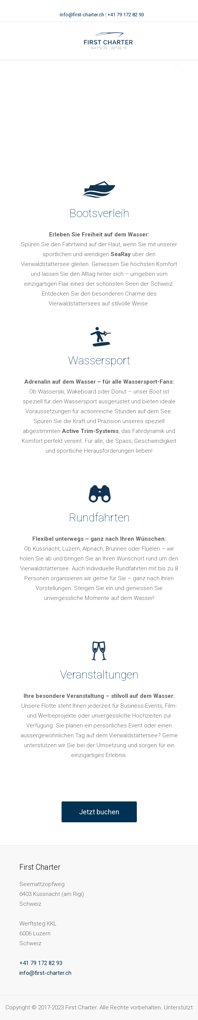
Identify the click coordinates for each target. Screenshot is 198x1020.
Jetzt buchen (99, 812)
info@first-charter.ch (82, 14)
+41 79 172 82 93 (126, 14)
